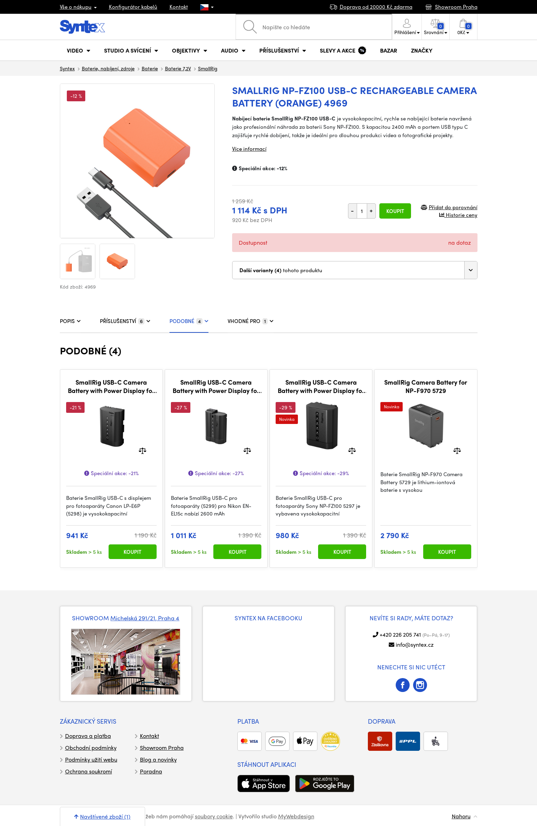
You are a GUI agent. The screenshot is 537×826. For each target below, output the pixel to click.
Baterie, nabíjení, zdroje (108, 68)
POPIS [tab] (70, 321)
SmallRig (208, 68)
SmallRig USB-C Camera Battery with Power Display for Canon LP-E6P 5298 (111, 386)
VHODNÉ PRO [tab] (251, 321)
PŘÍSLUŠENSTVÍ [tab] (125, 321)
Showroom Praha (162, 748)
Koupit (395, 211)
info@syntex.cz (415, 644)
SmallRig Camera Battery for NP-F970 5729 (425, 386)
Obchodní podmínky (91, 748)
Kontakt (178, 6)
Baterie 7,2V (178, 68)
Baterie (150, 68)
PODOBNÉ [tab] (188, 321)
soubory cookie (214, 816)
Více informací (249, 148)
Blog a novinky (158, 759)
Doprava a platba (88, 736)
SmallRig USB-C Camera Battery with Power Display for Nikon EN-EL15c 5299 (216, 386)
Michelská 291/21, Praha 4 (144, 618)
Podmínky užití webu (91, 759)
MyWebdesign (296, 816)
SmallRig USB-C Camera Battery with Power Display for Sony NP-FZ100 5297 (321, 386)
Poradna (151, 771)
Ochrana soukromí (88, 771)
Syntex (67, 68)
